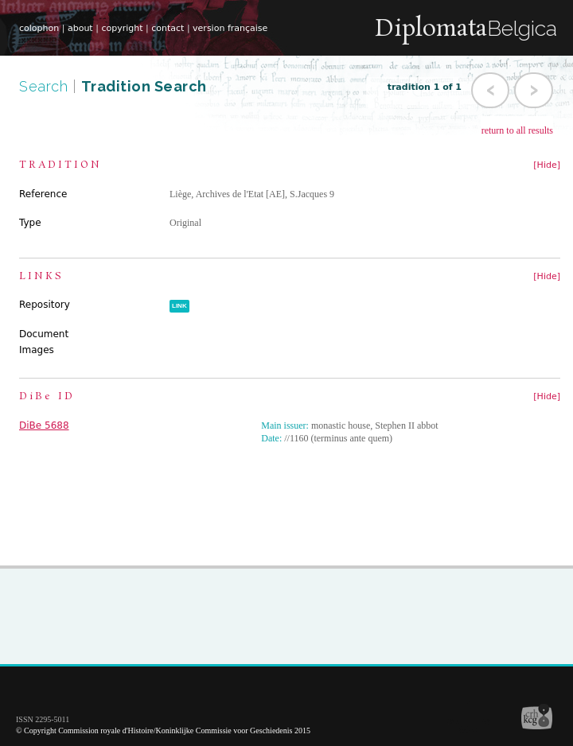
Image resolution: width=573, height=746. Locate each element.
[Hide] (546, 165)
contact (167, 28)
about (80, 28)
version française (230, 28)
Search (45, 86)
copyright (121, 28)
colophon (39, 28)
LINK (179, 305)
